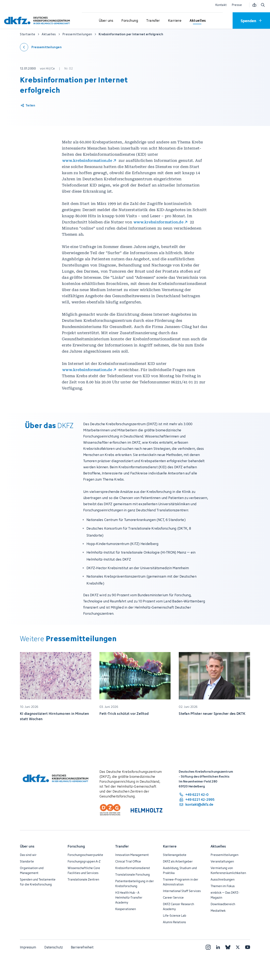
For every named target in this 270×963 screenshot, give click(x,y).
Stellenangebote (174, 854)
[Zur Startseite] (38, 20)
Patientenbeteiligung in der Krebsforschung (134, 883)
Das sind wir (28, 854)
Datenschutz (53, 947)
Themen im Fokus (223, 886)
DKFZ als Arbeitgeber (178, 861)
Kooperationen (125, 909)
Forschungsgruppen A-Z (84, 861)
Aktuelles (218, 846)
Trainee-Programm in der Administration (180, 882)
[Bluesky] (227, 947)
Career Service (173, 897)
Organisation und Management (32, 870)
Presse (237, 4)
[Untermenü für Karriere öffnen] (174, 20)
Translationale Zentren (83, 879)
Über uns (27, 846)
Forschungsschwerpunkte (85, 854)
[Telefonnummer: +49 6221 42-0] (197, 794)
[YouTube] (247, 947)
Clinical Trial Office (128, 861)
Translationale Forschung (132, 874)
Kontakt (221, 4)
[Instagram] (208, 947)
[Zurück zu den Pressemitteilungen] (41, 47)
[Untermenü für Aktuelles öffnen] (197, 20)
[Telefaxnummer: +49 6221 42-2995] (197, 799)
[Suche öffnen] (262, 5)
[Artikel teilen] (27, 105)
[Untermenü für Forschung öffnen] (129, 20)
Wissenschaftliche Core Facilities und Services (84, 870)
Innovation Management (132, 854)
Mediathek (218, 910)
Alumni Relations (174, 922)
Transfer (122, 846)
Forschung (76, 846)
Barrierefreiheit (82, 947)
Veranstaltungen (222, 861)
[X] (237, 947)
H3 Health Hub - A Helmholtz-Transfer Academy (128, 897)
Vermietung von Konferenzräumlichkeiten (228, 870)
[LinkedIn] (218, 947)
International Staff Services (182, 891)
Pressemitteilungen (224, 854)
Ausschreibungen (222, 879)
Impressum (28, 947)
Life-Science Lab (174, 915)
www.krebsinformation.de (87, 160)
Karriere (170, 846)
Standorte (27, 861)
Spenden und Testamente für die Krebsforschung (37, 882)
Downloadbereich (223, 904)
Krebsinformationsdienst (132, 868)
